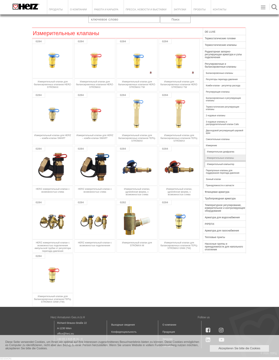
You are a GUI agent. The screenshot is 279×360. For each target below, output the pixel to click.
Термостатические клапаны (221, 45)
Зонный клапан (213, 179)
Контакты (219, 9)
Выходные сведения (123, 324)
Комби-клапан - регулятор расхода (223, 85)
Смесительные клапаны (218, 139)
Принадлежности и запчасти (220, 185)
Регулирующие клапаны (218, 92)
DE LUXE (210, 31)
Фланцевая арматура (217, 191)
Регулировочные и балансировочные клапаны (220, 65)
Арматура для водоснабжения (222, 217)
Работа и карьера (106, 9)
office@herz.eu (65, 333)
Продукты (56, 9)
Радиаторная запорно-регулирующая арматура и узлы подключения (223, 54)
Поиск (175, 19)
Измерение (211, 145)
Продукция (168, 331)
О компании (78, 9)
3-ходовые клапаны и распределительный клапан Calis (222, 123)
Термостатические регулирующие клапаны (222, 108)
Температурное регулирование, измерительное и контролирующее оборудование (225, 208)
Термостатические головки (220, 38)
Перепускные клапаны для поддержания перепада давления (222, 171)
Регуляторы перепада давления (222, 79)
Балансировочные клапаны (219, 73)
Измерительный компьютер (220, 164)
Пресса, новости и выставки (146, 9)
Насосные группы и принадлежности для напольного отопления (224, 246)
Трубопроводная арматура (220, 198)
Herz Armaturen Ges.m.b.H (68, 317)
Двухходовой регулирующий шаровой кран (224, 131)
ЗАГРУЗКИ (180, 9)
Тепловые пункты (215, 237)
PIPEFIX (209, 224)
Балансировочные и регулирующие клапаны (223, 99)
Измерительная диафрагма (220, 151)
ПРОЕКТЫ (199, 9)
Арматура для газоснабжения (222, 230)
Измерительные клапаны (220, 158)
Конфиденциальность (123, 331)
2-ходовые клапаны (215, 115)
